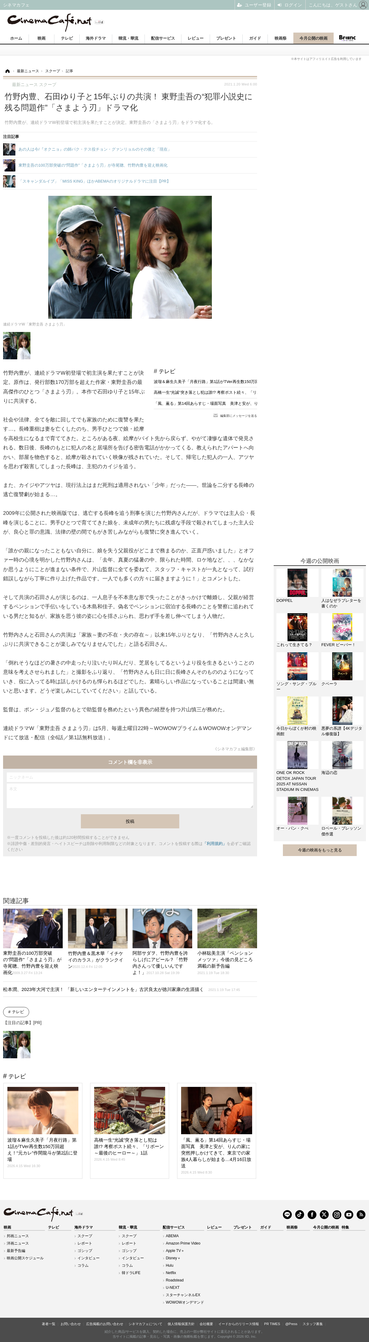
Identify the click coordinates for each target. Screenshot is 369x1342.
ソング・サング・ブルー (296, 686)
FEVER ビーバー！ (338, 644)
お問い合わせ (71, 1324)
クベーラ (329, 683)
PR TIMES (272, 1324)
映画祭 (281, 38)
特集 (345, 1227)
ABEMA (172, 1236)
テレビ (67, 38)
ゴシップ (84, 1251)
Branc (347, 38)
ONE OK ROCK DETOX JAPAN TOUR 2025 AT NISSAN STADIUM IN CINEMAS (297, 781)
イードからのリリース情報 (238, 1324)
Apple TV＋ (175, 1251)
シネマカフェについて (145, 1324)
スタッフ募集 (313, 1324)
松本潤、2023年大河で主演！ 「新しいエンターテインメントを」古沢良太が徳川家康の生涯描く (121, 989)
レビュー (196, 38)
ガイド (255, 38)
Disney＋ (173, 1258)
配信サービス (163, 38)
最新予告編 (16, 1251)
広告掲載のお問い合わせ (104, 1324)
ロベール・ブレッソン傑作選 (341, 831)
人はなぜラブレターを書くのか (341, 603)
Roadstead (175, 1280)
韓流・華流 (128, 38)
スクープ (84, 1236)
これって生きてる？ (294, 644)
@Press (291, 1324)
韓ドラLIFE (131, 1273)
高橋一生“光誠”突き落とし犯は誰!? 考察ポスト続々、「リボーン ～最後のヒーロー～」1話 (235, 392)
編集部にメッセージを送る (238, 415)
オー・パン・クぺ (292, 828)
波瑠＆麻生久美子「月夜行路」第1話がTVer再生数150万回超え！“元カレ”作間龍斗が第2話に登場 (241, 381)
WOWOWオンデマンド (185, 1302)
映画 (42, 38)
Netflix (171, 1273)
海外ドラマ (96, 38)
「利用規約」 (215, 843)
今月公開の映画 (313, 38)
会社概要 (206, 1324)
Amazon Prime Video (183, 1243)
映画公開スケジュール (25, 1258)
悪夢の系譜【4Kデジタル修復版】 (341, 731)
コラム (83, 1265)
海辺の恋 (329, 772)
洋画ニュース (18, 1243)
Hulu (169, 1265)
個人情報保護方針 (181, 1324)
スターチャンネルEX (183, 1295)
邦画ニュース (18, 1236)
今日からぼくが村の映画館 (296, 731)
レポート (84, 1243)
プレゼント (226, 38)
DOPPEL (284, 600)
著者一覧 (48, 1324)
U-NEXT (173, 1287)
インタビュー (88, 1258)
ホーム (16, 38)
